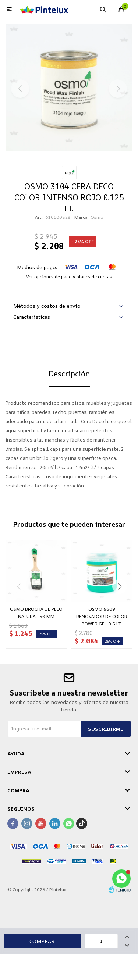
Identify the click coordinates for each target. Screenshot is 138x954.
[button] (119, 586)
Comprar (41, 940)
